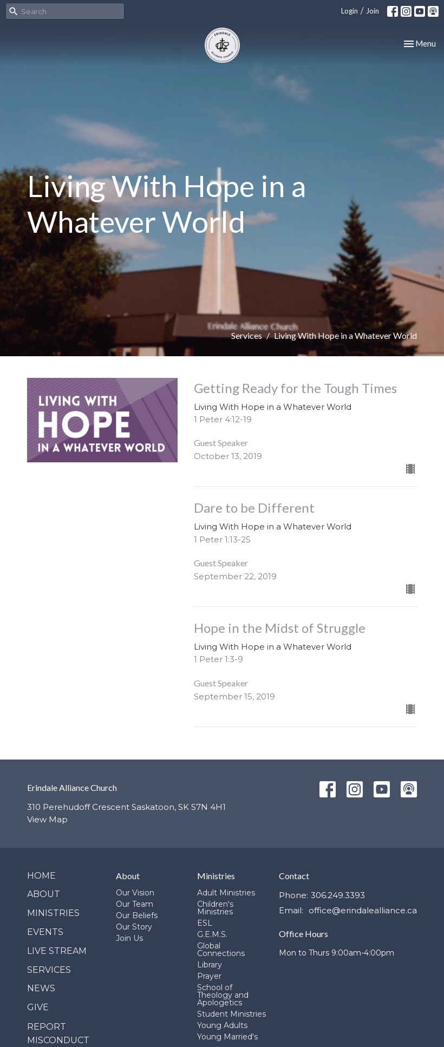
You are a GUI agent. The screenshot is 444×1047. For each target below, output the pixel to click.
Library (209, 965)
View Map (47, 819)
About (43, 894)
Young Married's (227, 1037)
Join (372, 10)
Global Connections (221, 949)
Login (349, 10)
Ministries (53, 913)
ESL (204, 923)
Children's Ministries (215, 908)
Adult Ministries (226, 893)
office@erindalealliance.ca (363, 910)
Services (246, 335)
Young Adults (222, 1025)
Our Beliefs (137, 915)
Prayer (209, 976)
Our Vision (135, 893)
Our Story (134, 927)
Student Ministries (231, 1014)
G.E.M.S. (212, 934)
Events (45, 932)
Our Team (134, 904)
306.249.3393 (338, 895)
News (41, 988)
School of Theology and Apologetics (223, 995)
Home (41, 876)
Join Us (129, 938)
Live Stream (57, 951)
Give (38, 1007)
